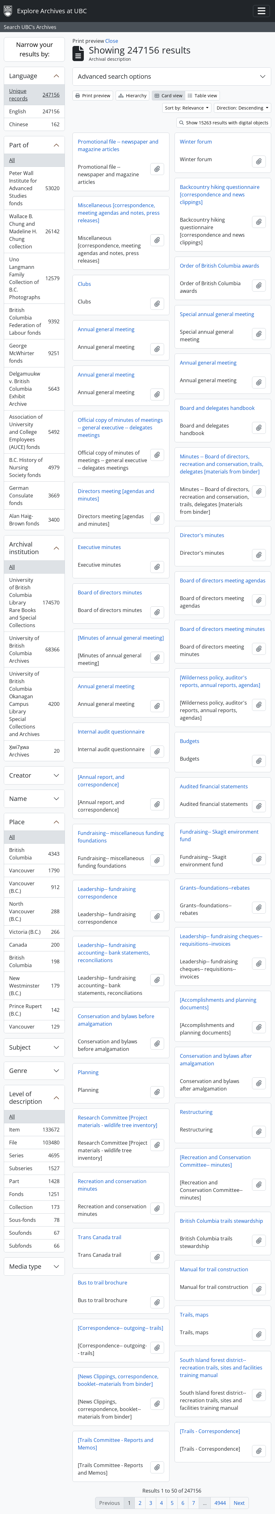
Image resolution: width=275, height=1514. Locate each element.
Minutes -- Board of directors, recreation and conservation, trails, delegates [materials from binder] (221, 464)
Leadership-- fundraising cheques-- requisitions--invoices (221, 940)
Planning (88, 1072)
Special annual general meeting (217, 314)
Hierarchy (132, 96)
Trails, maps (194, 1314)
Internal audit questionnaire (111, 731)
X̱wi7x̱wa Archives (34, 751)
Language (23, 75)
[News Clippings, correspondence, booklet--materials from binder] (118, 1380)
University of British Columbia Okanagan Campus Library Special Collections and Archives (34, 704)
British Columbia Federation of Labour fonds (34, 321)
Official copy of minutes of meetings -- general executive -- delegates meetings (120, 428)
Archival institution (24, 548)
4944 (220, 1503)
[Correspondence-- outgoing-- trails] (120, 1327)
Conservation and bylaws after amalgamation (216, 1059)
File (34, 1144)
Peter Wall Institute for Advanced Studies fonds (34, 188)
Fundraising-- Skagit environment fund (219, 835)
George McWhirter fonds (34, 353)
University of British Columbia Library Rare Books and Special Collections (34, 602)
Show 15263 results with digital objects (223, 123)
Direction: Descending (241, 108)
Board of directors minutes (110, 592)
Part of (19, 145)
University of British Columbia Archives (34, 649)
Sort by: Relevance (185, 108)
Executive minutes (99, 547)
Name (18, 798)
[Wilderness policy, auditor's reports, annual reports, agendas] (220, 681)
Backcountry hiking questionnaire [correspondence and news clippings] (220, 195)
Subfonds (34, 1247)
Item (34, 1131)
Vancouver (34, 872)
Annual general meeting (106, 329)
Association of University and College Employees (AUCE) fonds (34, 432)
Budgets (189, 741)
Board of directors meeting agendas (223, 580)
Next (239, 1503)
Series (34, 1157)
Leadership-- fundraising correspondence (107, 893)
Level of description (25, 1098)
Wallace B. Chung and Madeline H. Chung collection (34, 231)
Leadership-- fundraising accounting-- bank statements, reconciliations (114, 953)
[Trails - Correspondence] (210, 1431)
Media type (25, 1266)
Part (34, 1182)
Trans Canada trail (99, 1237)
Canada (34, 946)
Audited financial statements (214, 786)
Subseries (34, 1170)
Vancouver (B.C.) (34, 887)
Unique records (34, 95)
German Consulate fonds (34, 496)
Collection (34, 1208)
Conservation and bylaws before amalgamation (116, 1020)
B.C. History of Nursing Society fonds (34, 467)
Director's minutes (202, 535)
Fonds (34, 1195)
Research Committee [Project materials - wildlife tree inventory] (117, 1121)
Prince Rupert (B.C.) (34, 1010)
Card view (168, 96)
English (34, 113)
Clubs (84, 284)
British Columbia (34, 854)
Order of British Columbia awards (219, 265)
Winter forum (196, 141)
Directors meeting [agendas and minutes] (116, 495)
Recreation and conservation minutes (112, 1185)
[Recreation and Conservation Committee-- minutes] (215, 1161)
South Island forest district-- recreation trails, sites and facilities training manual (221, 1368)
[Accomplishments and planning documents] (218, 1003)
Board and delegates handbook (217, 408)
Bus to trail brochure (102, 1282)
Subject (20, 1047)
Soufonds (34, 1234)
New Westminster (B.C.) (34, 986)
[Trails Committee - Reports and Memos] (115, 1444)
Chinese (34, 126)
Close (111, 40)
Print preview (92, 96)
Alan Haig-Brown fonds (34, 520)
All (12, 160)
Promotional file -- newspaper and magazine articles (118, 145)
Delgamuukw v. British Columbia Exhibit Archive (34, 388)
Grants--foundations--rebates (215, 887)
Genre (18, 1070)
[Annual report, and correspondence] (101, 781)
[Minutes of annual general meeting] (121, 637)
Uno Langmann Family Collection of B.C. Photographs (34, 278)
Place (17, 822)
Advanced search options (114, 76)
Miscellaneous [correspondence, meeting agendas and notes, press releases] (119, 213)
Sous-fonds (34, 1221)
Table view (202, 96)
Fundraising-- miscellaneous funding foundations (121, 837)
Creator (20, 775)
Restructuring (196, 1112)
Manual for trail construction (214, 1269)
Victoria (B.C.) (34, 933)
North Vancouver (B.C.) (34, 911)
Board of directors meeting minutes (222, 629)
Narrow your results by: (34, 49)
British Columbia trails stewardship (221, 1220)
